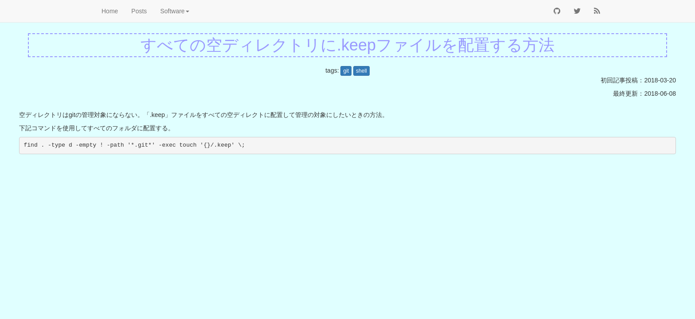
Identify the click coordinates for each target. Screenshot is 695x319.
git (346, 71)
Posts (139, 11)
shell (361, 71)
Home (110, 11)
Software (174, 11)
